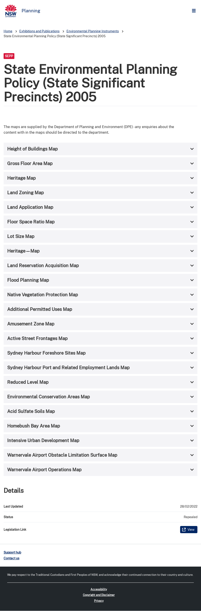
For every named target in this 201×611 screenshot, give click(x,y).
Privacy (99, 600)
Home (8, 31)
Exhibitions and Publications (39, 31)
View (191, 529)
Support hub (12, 552)
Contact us (11, 558)
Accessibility (99, 589)
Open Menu (195, 11)
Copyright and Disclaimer (99, 595)
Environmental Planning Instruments (92, 31)
